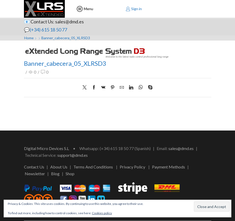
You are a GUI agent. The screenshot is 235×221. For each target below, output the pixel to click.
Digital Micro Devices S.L (46, 148)
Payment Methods (168, 166)
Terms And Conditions (93, 166)
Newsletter (35, 173)
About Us (58, 166)
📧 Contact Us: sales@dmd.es (54, 21)
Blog (55, 173)
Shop (70, 173)
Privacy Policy (132, 166)
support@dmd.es (72, 155)
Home (29, 38)
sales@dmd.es (181, 148)
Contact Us (34, 166)
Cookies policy (102, 213)
